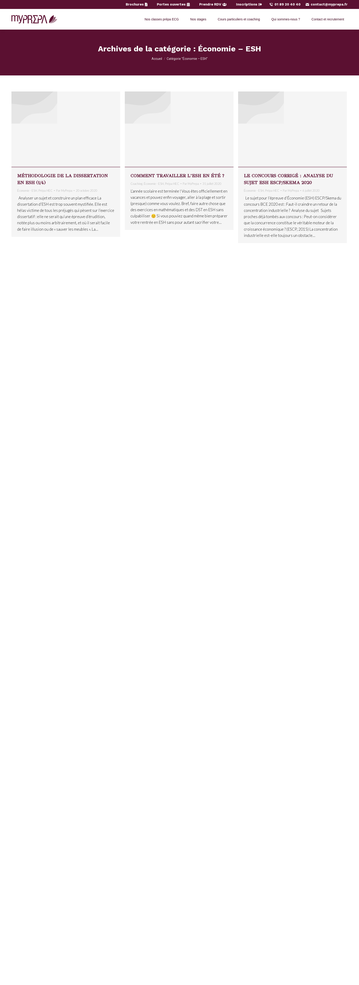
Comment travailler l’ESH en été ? (177, 176)
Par (64, 190)
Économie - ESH (27, 190)
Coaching (136, 183)
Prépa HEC (45, 190)
